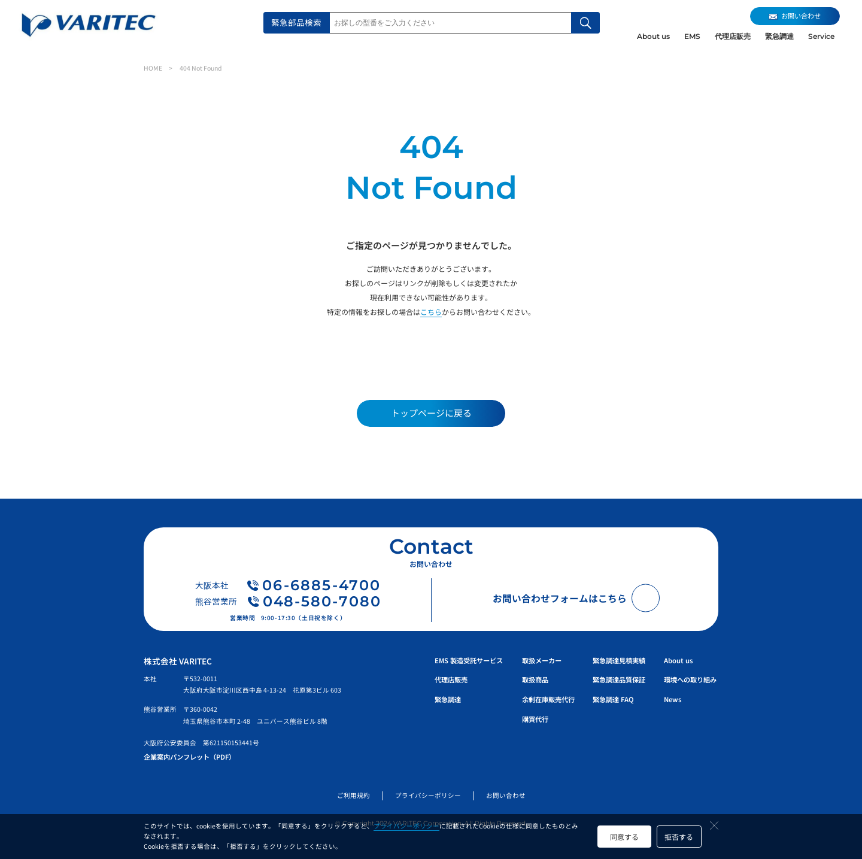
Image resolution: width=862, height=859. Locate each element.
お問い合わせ (506, 795)
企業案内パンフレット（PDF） (189, 756)
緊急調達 (779, 36)
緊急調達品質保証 (619, 679)
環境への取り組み (690, 679)
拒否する (678, 836)
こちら (431, 311)
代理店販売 (733, 36)
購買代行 (535, 719)
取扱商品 (535, 679)
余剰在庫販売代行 (548, 699)
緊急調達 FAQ (613, 699)
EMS (692, 36)
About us (653, 36)
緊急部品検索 (296, 22)
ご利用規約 (353, 795)
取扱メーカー (541, 660)
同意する (624, 836)
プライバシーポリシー (406, 825)
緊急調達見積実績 (619, 660)
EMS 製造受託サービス (469, 660)
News (672, 699)
